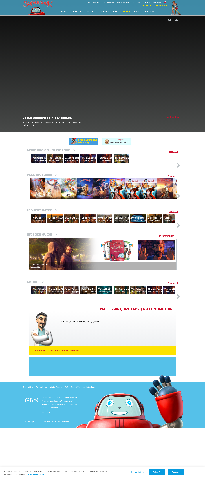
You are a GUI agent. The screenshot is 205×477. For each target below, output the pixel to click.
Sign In (146, 5)
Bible (115, 11)
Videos (126, 11)
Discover (76, 11)
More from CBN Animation (141, 2)
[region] (102, 472)
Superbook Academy (123, 2)
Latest (35, 319)
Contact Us (75, 436)
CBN (32, 450)
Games (64, 11)
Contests (90, 11)
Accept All (176, 472)
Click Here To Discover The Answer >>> (55, 399)
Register (161, 5)
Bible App (149, 11)
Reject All (157, 472)
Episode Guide (42, 271)
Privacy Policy (41, 436)
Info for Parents (56, 436)
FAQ (66, 436)
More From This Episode (51, 150)
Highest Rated (42, 235)
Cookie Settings (88, 436)
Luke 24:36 (28, 125)
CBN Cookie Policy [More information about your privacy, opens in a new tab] (36, 474)
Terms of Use (28, 436)
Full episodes (42, 186)
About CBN (46, 461)
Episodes (104, 11)
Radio (137, 11)
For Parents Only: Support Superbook (101, 2)
